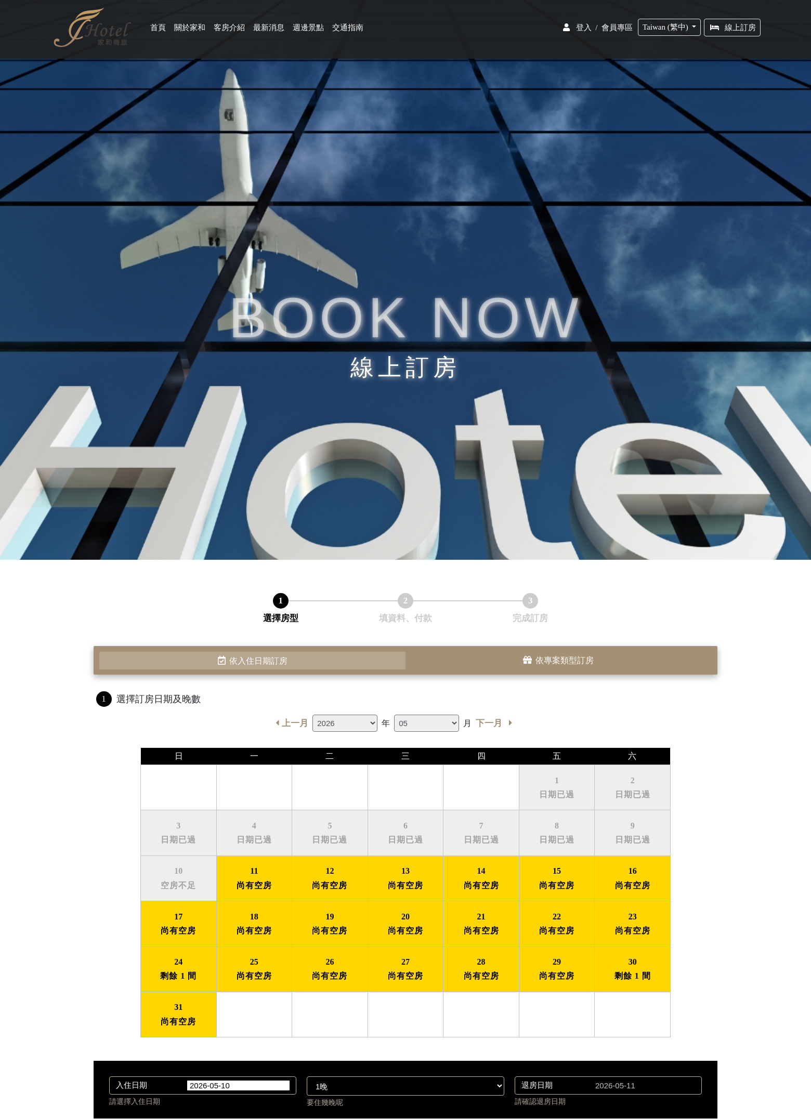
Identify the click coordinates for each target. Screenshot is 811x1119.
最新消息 (269, 29)
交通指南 (348, 29)
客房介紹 (230, 29)
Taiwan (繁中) (667, 29)
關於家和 (190, 29)
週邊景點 (309, 29)
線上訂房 (733, 29)
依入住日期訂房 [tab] (252, 661)
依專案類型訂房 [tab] (558, 661)
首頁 (161, 29)
